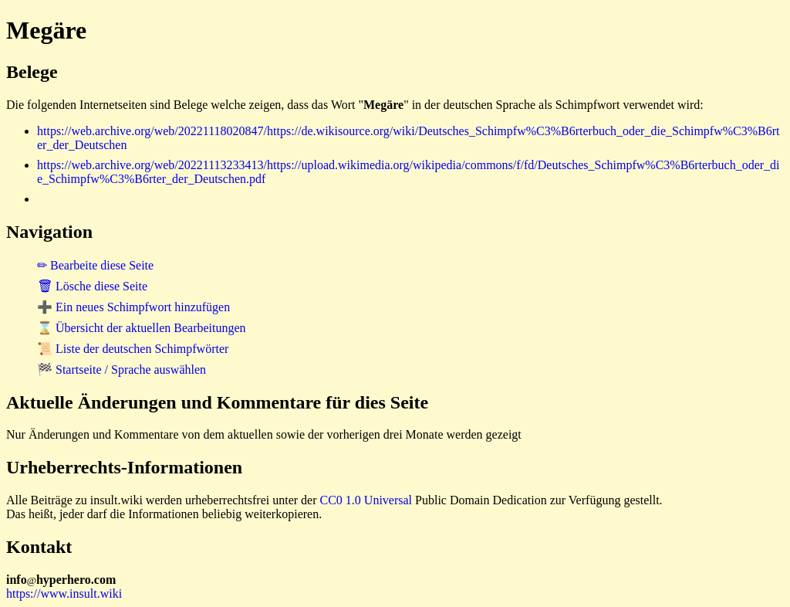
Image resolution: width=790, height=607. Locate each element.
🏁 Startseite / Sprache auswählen (121, 369)
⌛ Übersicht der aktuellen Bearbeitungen (141, 327)
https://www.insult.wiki (64, 593)
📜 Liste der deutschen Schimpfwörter (132, 348)
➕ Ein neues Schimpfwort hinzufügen (133, 307)
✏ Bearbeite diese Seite (95, 265)
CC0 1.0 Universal (366, 500)
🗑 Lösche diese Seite (92, 286)
